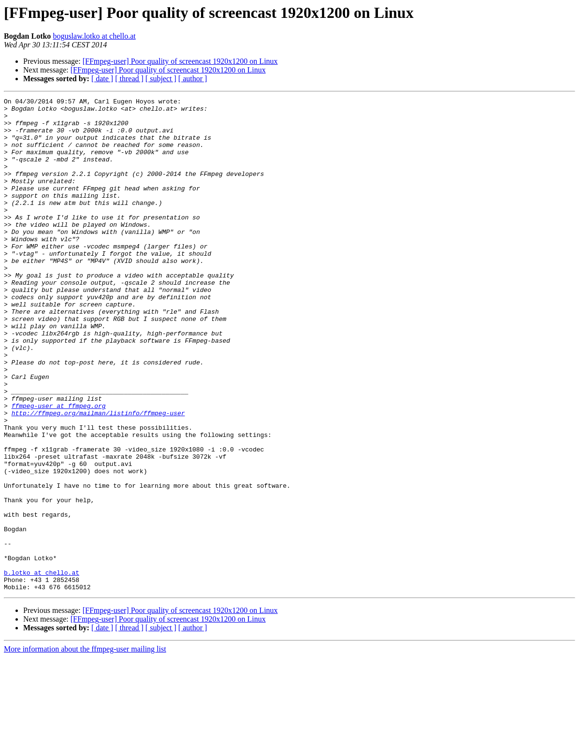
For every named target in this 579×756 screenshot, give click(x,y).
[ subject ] (160, 78)
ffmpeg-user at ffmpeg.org (59, 468)
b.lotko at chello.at (41, 668)
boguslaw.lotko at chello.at (94, 36)
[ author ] (192, 78)
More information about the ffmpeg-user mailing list (85, 747)
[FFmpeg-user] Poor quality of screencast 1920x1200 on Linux (180, 61)
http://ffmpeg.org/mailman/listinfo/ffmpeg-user (98, 476)
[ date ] (102, 78)
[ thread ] (129, 78)
